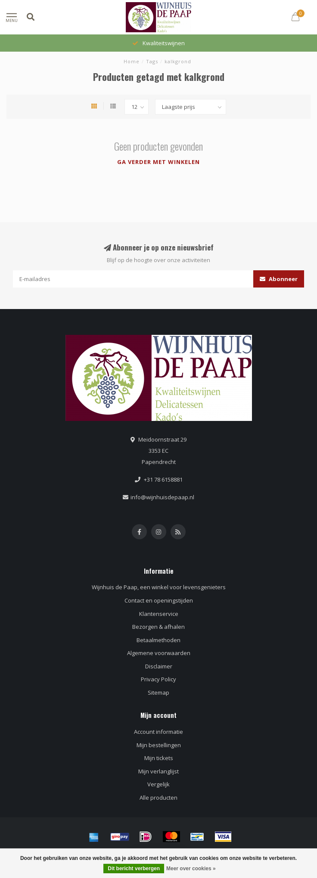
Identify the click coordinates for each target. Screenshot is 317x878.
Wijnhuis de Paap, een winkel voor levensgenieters (159, 587)
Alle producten (158, 797)
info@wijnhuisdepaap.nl (162, 497)
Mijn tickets (158, 758)
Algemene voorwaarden (158, 653)
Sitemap (158, 692)
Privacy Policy (158, 679)
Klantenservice (158, 614)
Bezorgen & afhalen (158, 627)
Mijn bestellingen (159, 745)
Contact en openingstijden (158, 600)
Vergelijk (158, 784)
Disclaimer (158, 666)
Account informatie (158, 732)
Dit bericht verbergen (134, 869)
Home (132, 61)
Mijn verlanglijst (158, 771)
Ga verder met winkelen (158, 162)
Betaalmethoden (158, 640)
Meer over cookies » (191, 869)
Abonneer (279, 279)
